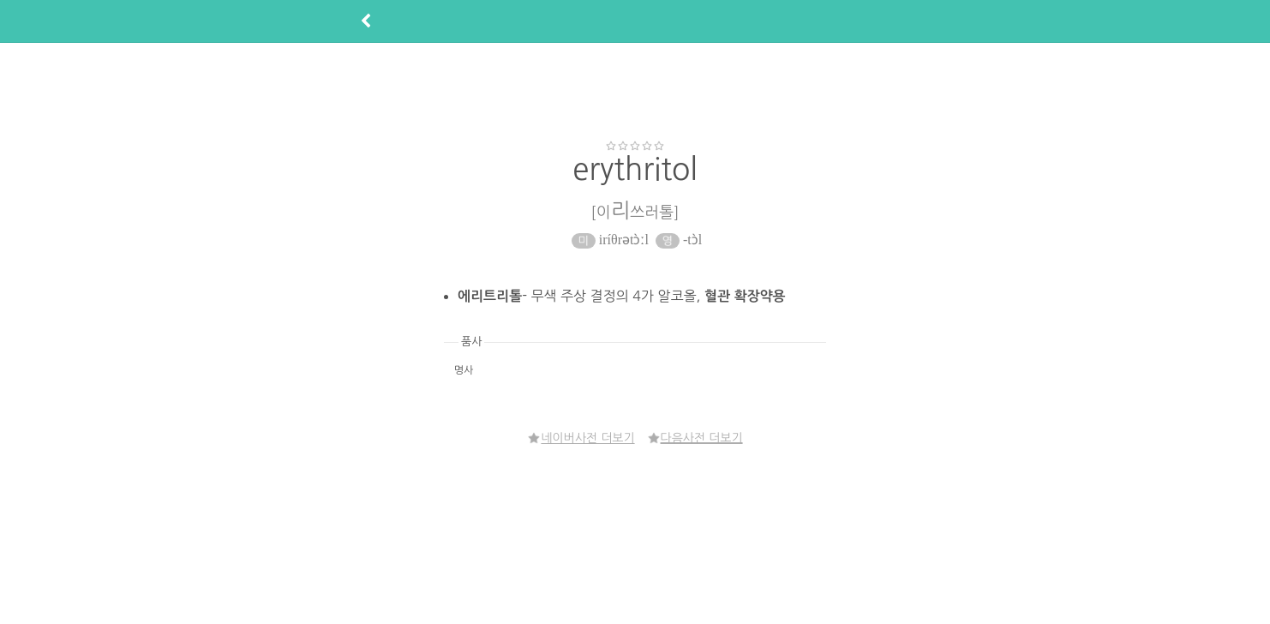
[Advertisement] (635, 90)
